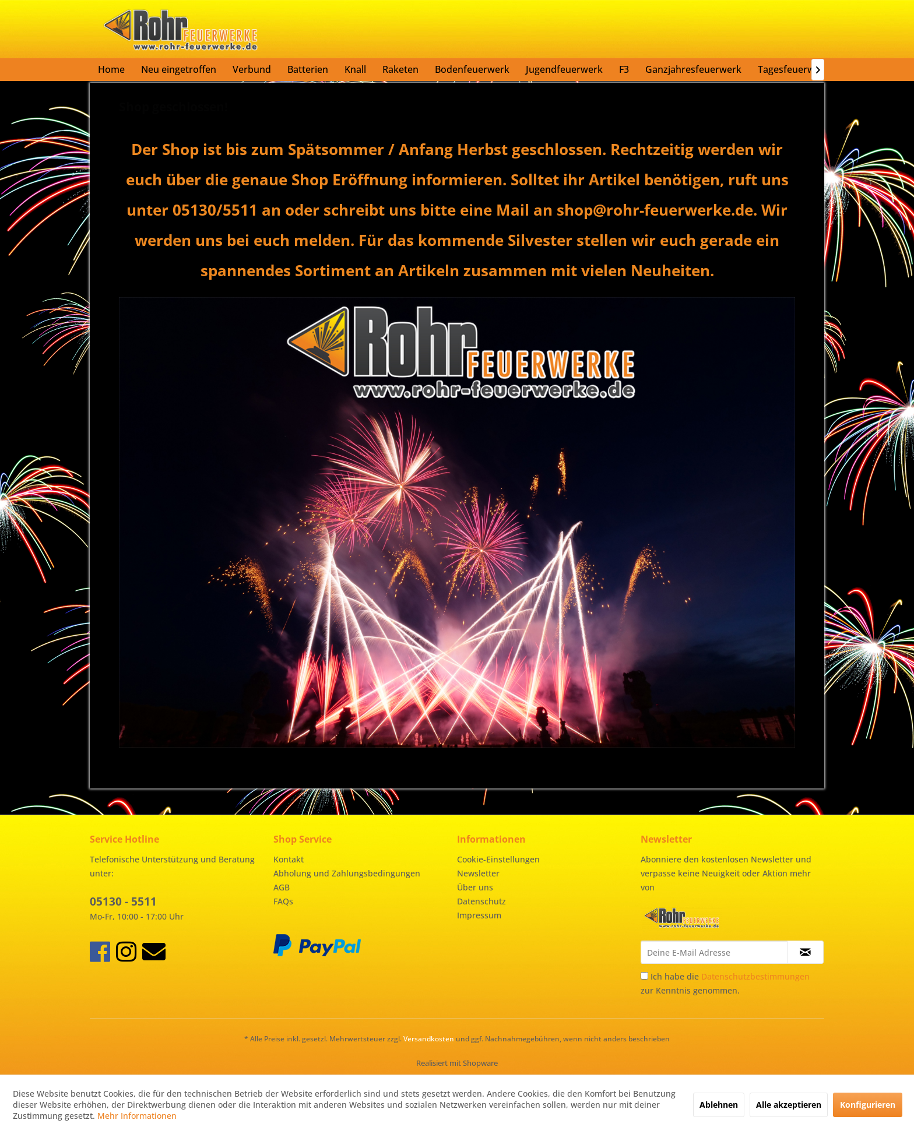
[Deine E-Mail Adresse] (714, 952)
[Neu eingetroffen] (178, 69)
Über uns (475, 887)
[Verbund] (251, 69)
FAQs (283, 901)
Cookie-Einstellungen (498, 859)
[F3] (624, 69)
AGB (281, 887)
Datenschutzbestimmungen (755, 976)
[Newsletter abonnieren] (805, 952)
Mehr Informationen (137, 1115)
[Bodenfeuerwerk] (472, 69)
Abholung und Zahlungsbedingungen (346, 873)
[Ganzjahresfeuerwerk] (693, 69)
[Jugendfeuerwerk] (564, 69)
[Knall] (355, 69)
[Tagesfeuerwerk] (794, 69)
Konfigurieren (867, 1104)
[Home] (111, 69)
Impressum (479, 915)
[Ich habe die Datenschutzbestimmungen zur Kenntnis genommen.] (644, 976)
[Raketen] (400, 69)
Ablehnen (718, 1104)
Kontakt (288, 859)
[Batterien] (307, 69)
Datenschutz (481, 901)
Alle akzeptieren (788, 1104)
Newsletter (478, 873)
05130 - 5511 (123, 901)
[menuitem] (111, 69)
